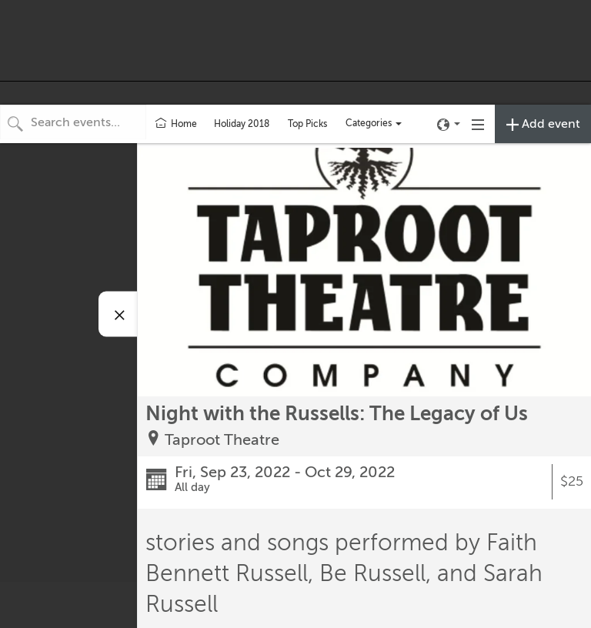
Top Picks (307, 124)
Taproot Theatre (222, 440)
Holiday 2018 (241, 124)
